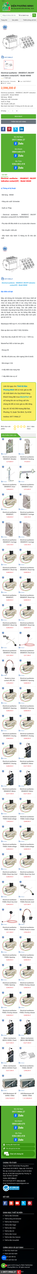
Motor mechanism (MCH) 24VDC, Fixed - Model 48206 (9, 1040)
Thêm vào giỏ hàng (18, 122)
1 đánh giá (7, 78)
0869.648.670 (18, 152)
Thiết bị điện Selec (9, 1228)
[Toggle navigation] (4, 1)
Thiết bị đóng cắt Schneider (12, 1219)
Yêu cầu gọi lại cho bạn (11, 1149)
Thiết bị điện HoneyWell (11, 1240)
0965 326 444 (21, 1181)
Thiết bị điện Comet (9, 1234)
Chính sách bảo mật (10, 1260)
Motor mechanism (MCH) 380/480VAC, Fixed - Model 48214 (27, 1040)
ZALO (4, 1257)
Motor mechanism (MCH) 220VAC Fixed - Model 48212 (9, 1068)
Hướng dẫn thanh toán (11, 1145)
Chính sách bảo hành (10, 1253)
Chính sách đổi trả (9, 1256)
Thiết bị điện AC (8, 1231)
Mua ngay (18, 116)
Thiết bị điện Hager (9, 1225)
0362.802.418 (18, 164)
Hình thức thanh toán (10, 1250)
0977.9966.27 (18, 140)
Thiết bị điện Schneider (11, 1215)
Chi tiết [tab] (4, 175)
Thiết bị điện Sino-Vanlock (11, 1237)
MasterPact (24, 397)
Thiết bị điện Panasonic (11, 1222)
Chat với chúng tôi (13, 1153)
